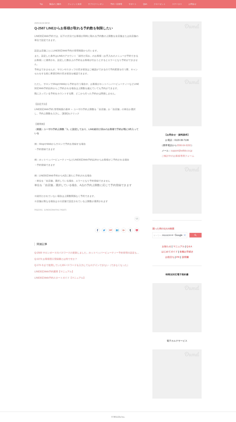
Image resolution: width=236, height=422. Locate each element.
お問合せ (192, 4)
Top (41, 4)
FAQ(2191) (38, 210)
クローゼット (160, 4)
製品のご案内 (55, 4)
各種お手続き (186, 251)
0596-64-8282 (184, 145)
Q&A (145, 4)
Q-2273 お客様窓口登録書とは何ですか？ (55, 259)
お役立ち (169, 257)
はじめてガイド (169, 251)
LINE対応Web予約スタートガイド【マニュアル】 (60, 277)
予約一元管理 (116, 4)
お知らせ (166, 246)
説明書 (185, 257)
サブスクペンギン (96, 4)
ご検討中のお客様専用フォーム (178, 156)
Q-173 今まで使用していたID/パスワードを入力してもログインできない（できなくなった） (81, 265)
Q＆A (189, 246)
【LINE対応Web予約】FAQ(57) (54, 210)
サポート (133, 4)
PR (177, 257)
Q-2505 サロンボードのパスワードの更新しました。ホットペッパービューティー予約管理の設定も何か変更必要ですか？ (86, 252)
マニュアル (179, 246)
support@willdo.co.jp (181, 150)
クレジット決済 (74, 4)
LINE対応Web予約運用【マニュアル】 (54, 271)
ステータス (177, 4)
